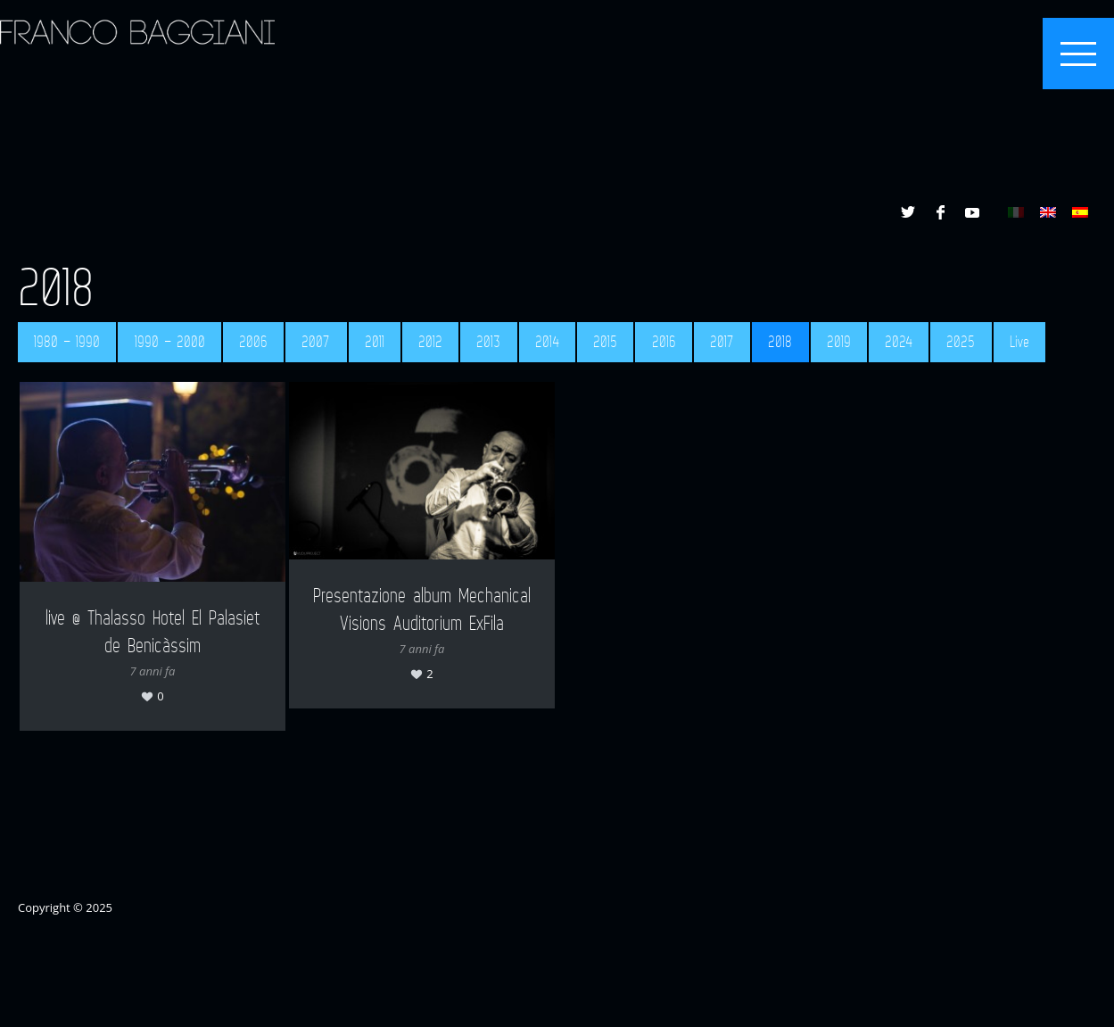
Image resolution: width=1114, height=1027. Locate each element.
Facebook (940, 212)
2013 (488, 341)
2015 (605, 341)
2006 (253, 341)
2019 (839, 341)
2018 (780, 341)
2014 (547, 341)
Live (1019, 341)
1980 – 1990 (67, 341)
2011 (374, 341)
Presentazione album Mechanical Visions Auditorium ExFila (422, 608)
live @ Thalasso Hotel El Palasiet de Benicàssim (152, 630)
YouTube (972, 212)
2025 (960, 341)
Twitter (908, 212)
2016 (664, 341)
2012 (430, 341)
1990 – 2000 (170, 341)
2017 (722, 341)
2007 (315, 341)
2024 (898, 341)
